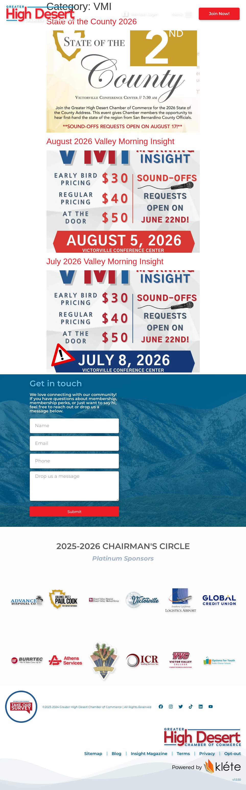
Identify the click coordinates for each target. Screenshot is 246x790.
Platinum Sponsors (123, 558)
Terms (183, 753)
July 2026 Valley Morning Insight (104, 261)
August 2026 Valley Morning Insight (110, 141)
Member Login (144, 13)
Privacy (207, 753)
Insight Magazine (149, 753)
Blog (116, 753)
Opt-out (232, 753)
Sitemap (93, 753)
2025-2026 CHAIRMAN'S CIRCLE (123, 546)
